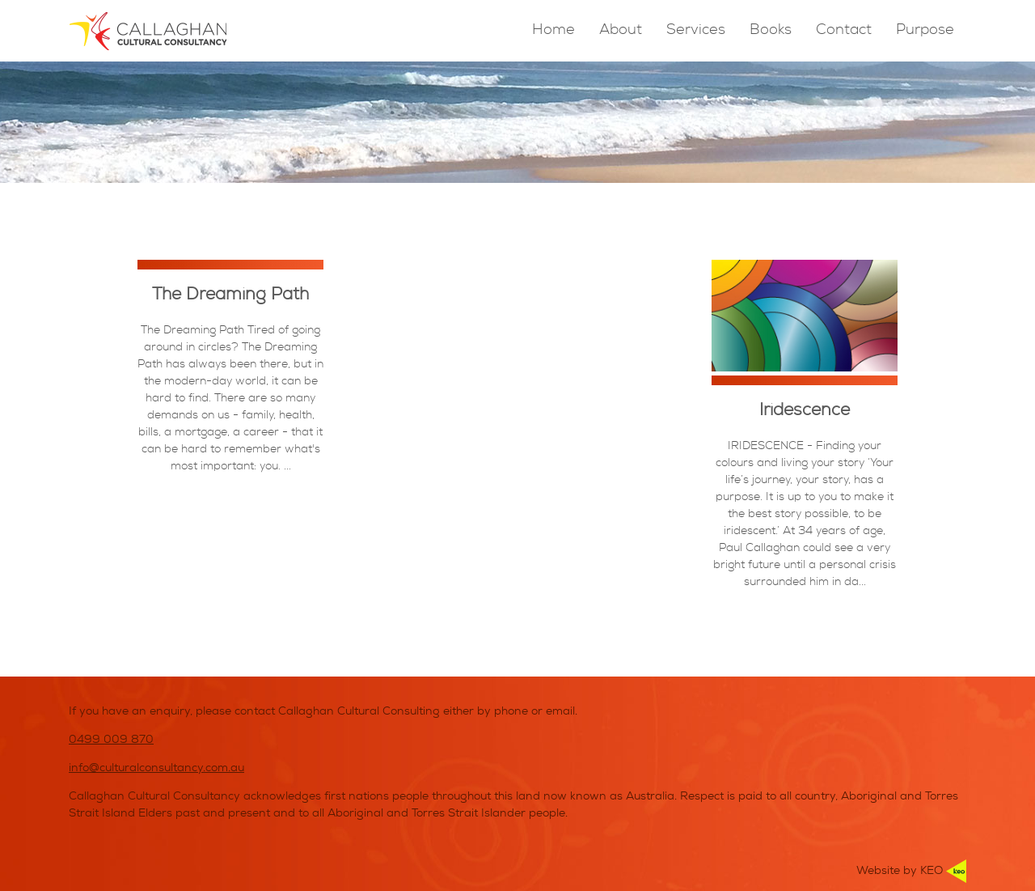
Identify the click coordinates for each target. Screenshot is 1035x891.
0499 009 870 (111, 740)
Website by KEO (911, 871)
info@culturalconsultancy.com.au (156, 768)
